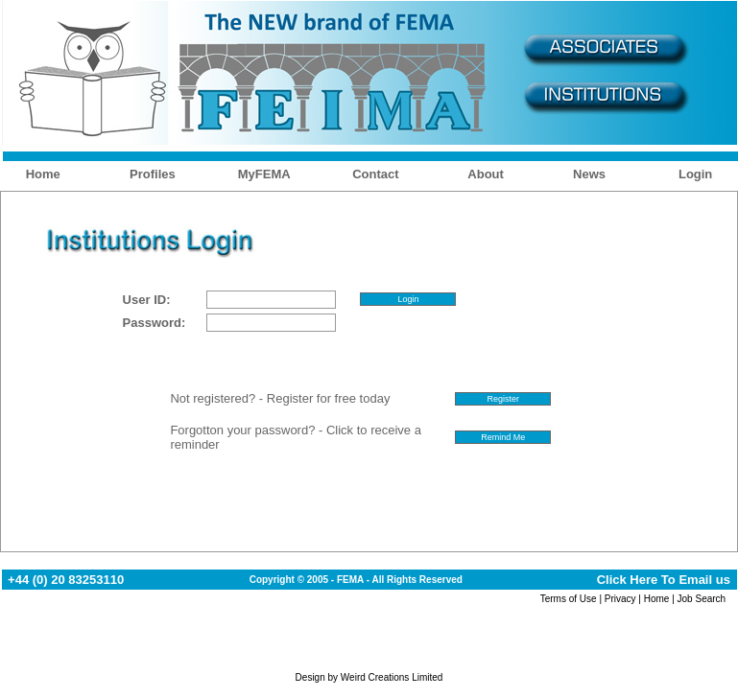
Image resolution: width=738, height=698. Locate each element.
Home (43, 174)
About (485, 174)
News (589, 174)
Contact (375, 174)
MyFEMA (264, 174)
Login (695, 174)
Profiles (153, 174)
